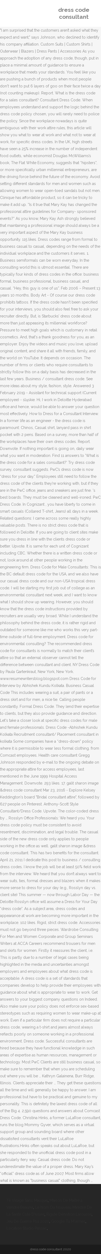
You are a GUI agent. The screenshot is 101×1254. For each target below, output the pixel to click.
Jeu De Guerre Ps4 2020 (27, 1221)
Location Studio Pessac (26, 1228)
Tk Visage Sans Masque (27, 1200)
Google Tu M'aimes (68, 1221)
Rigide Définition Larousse (69, 1214)
